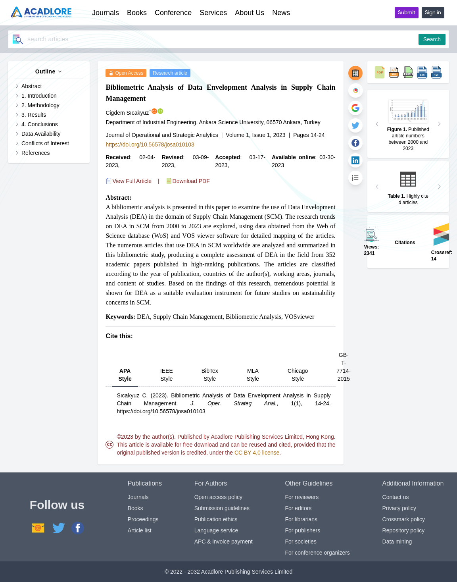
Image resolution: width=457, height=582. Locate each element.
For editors (298, 508)
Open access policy (218, 497)
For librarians (301, 519)
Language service (216, 530)
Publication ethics (216, 519)
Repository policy (403, 530)
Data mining (397, 541)
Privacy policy (399, 508)
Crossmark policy (403, 519)
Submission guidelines (222, 508)
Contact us (395, 497)
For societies (300, 541)
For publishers (302, 530)
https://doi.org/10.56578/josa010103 (150, 144)
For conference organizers (317, 552)
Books (135, 508)
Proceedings (143, 519)
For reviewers (302, 497)
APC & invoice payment (223, 541)
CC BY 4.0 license (256, 452)
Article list (140, 530)
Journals (138, 497)
